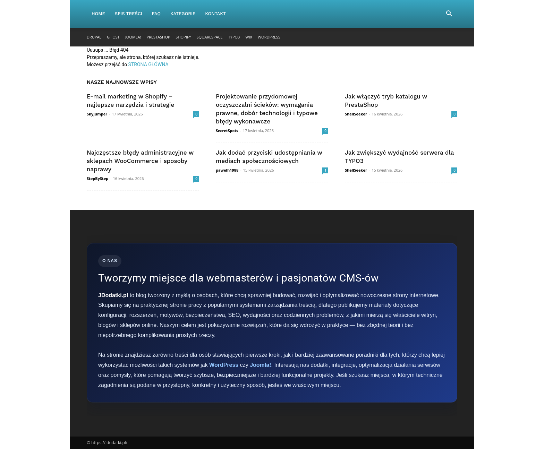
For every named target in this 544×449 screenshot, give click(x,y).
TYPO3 (234, 37)
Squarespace (210, 37)
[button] (449, 14)
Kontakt (215, 13)
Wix (248, 37)
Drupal (94, 37)
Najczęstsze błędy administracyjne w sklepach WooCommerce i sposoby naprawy (140, 161)
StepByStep (97, 178)
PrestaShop (158, 37)
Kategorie (182, 13)
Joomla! (133, 37)
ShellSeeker (356, 113)
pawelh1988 (227, 170)
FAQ (156, 13)
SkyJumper (97, 113)
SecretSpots (227, 130)
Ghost (113, 37)
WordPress (269, 37)
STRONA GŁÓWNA (148, 64)
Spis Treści (128, 13)
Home (98, 13)
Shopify (183, 37)
